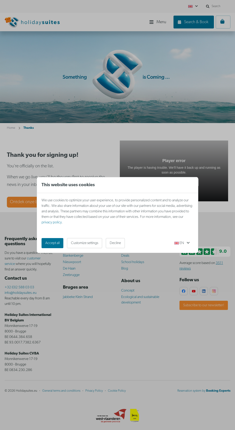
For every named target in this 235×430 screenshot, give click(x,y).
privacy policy (52, 222)
